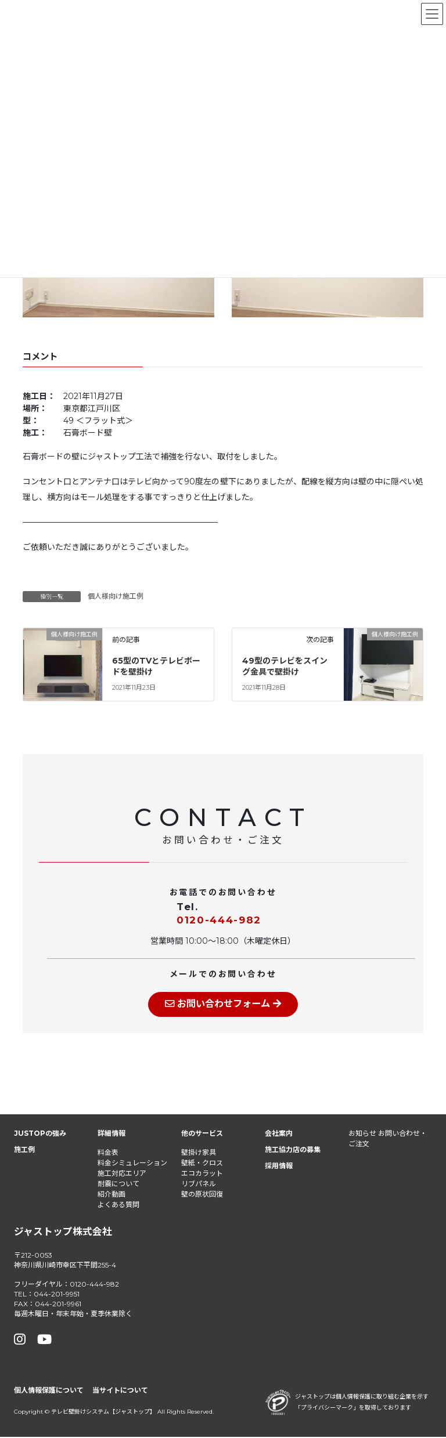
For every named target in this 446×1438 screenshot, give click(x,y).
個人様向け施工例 (115, 596)
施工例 (24, 1150)
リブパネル (198, 1184)
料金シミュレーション (132, 1163)
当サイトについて (120, 1391)
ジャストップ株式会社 (63, 1232)
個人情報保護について (49, 1391)
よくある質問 (118, 1205)
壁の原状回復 (202, 1194)
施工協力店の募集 (293, 1150)
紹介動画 (111, 1194)
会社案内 (279, 1134)
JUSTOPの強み (40, 1134)
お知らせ (362, 1134)
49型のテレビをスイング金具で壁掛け (285, 666)
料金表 (108, 1153)
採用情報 (279, 1166)
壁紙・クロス (202, 1163)
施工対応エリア (122, 1173)
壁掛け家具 (198, 1153)
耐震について (118, 1184)
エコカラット (202, 1173)
